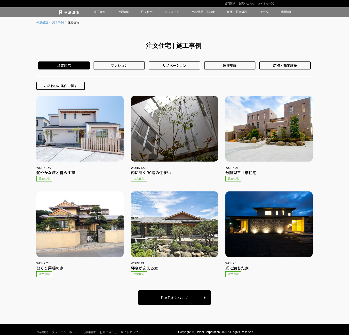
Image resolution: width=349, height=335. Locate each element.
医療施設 (230, 65)
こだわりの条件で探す (61, 85)
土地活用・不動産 (203, 12)
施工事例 (99, 12)
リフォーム (172, 12)
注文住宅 (147, 12)
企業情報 (123, 12)
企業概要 (42, 332)
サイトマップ (129, 332)
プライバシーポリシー (66, 332)
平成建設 (42, 22)
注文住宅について (174, 297)
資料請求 (230, 3)
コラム (263, 12)
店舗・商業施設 (285, 65)
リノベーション (174, 65)
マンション (119, 65)
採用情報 (286, 12)
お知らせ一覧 (266, 3)
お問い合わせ (247, 3)
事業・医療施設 (237, 12)
